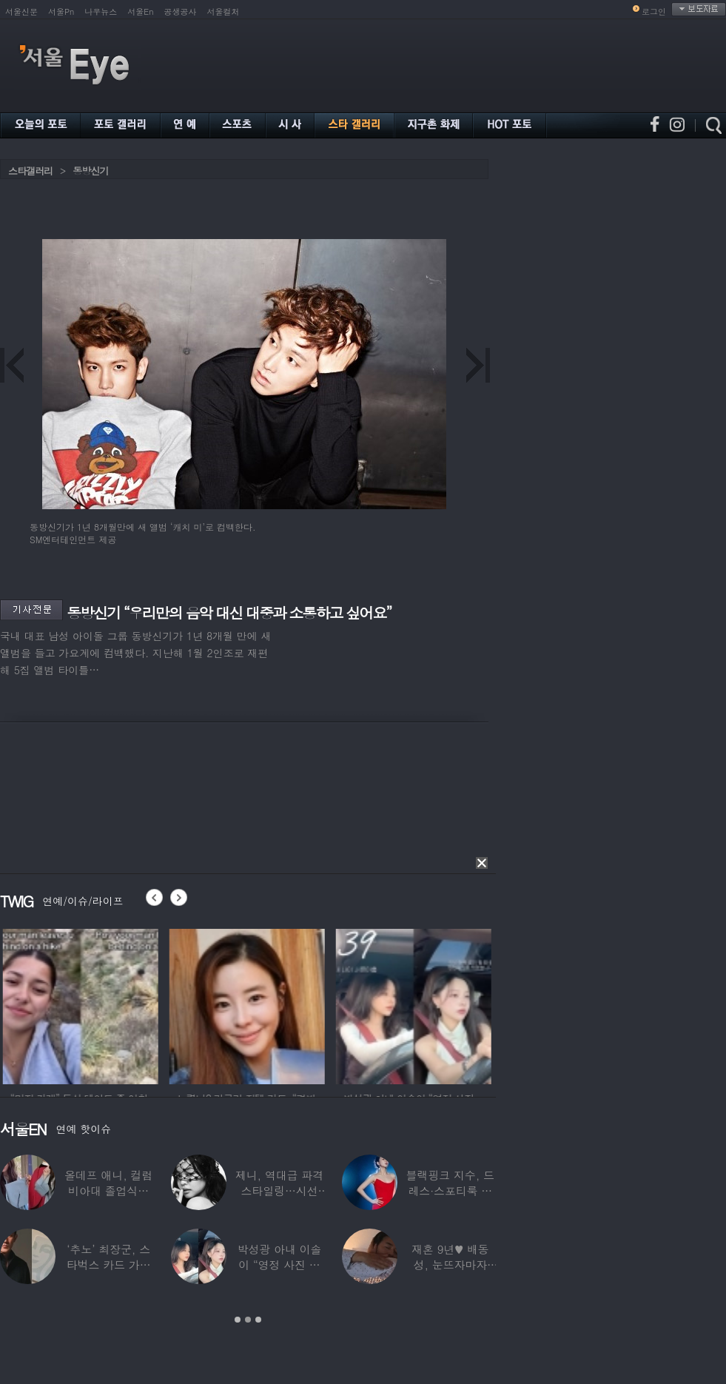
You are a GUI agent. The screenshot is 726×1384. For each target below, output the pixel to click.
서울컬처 (223, 11)
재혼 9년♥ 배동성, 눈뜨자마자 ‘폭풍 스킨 (449, 1264)
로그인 (654, 11)
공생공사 (180, 11)
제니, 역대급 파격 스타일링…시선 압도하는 (279, 1190)
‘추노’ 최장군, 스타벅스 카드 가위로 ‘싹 (109, 1264)
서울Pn (61, 11)
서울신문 (21, 11)
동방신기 (90, 171)
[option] (100, 1004)
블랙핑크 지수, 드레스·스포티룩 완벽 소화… (450, 1190)
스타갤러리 (30, 171)
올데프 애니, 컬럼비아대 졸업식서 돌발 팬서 (108, 1190)
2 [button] (248, 1320)
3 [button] (258, 1320)
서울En (140, 11)
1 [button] (238, 1320)
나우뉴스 (100, 11)
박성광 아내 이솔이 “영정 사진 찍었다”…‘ (280, 1264)
